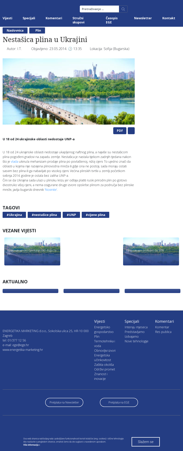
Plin (38, 30)
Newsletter (143, 18)
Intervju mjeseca (136, 327)
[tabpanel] (69, 91)
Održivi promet (104, 369)
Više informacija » (31, 445)
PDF (120, 130)
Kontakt (168, 18)
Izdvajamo (132, 336)
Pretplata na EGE (118, 402)
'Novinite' (51, 189)
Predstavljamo (135, 332)
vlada (14, 161)
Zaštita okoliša (104, 364)
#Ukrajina (14, 215)
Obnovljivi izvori (104, 350)
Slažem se (145, 442)
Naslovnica (15, 30)
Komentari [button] (54, 18)
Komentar (162, 327)
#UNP (71, 215)
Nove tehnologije (136, 341)
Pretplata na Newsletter (64, 402)
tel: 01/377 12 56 (14, 340)
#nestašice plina (44, 215)
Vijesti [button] (7, 18)
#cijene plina (95, 215)
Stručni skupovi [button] (78, 20)
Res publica (163, 332)
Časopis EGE (112, 20)
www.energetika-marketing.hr (23, 350)
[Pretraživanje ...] (99, 9)
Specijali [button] (29, 18)
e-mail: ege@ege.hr (16, 345)
